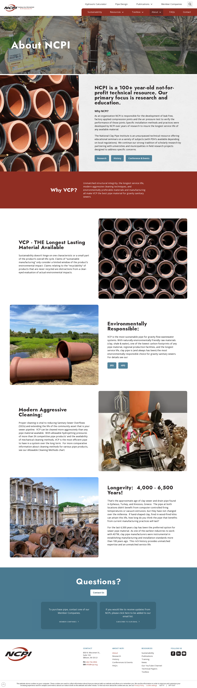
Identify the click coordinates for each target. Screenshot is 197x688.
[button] (190, 4)
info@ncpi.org (92, 664)
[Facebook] (173, 653)
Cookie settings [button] (151, 685)
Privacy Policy (139, 685)
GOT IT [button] (161, 685)
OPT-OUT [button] (171, 685)
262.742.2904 (91, 662)
